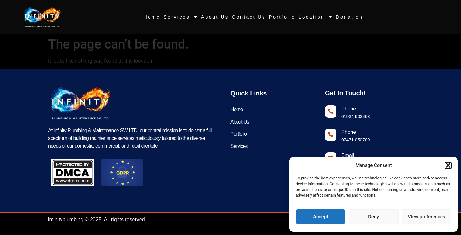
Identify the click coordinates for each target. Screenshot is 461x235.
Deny (373, 217)
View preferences (426, 217)
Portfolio (282, 16)
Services (181, 16)
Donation (349, 16)
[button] (448, 165)
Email (347, 155)
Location (316, 16)
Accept (320, 217)
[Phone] (330, 111)
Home (151, 16)
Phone (348, 108)
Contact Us (248, 16)
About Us (215, 16)
